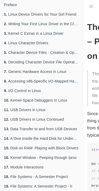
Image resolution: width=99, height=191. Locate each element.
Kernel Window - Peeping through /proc (40, 157)
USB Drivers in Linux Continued (34, 119)
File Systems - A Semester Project (36, 177)
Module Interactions (24, 167)
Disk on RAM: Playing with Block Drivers (41, 148)
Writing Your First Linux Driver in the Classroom (43, 24)
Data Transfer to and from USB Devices (40, 129)
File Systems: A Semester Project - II (38, 186)
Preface (10, 5)
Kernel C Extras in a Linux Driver (34, 33)
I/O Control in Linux (22, 91)
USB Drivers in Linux (24, 110)
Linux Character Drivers (26, 43)
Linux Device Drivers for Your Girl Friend (40, 14)
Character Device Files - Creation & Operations (43, 52)
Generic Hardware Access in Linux (35, 72)
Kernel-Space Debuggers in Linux (35, 100)
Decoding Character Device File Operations (43, 62)
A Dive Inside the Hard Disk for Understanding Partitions (43, 138)
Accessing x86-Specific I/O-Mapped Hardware (43, 81)
